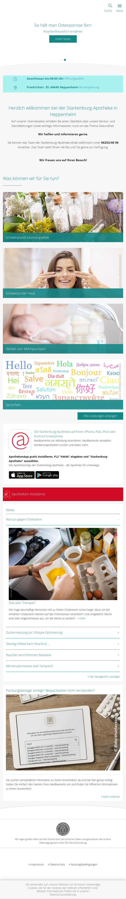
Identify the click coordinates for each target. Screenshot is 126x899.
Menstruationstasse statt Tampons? (29, 666)
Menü (119, 8)
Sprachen (13, 404)
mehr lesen (63, 39)
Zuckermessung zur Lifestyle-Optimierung (34, 632)
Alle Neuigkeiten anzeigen (105, 676)
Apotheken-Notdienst (24, 494)
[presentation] (2, 40)
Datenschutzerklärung (63, 894)
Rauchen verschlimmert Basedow (28, 655)
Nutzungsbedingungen (84, 864)
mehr (82, 618)
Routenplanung (89, 87)
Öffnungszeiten (74, 78)
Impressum (37, 864)
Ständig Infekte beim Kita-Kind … (28, 644)
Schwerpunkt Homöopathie (27, 237)
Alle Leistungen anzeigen (100, 416)
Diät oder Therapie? (22, 603)
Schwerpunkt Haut (20, 293)
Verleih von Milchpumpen (26, 349)
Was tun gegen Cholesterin (24, 519)
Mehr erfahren (111, 796)
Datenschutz (57, 864)
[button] (61, 60)
